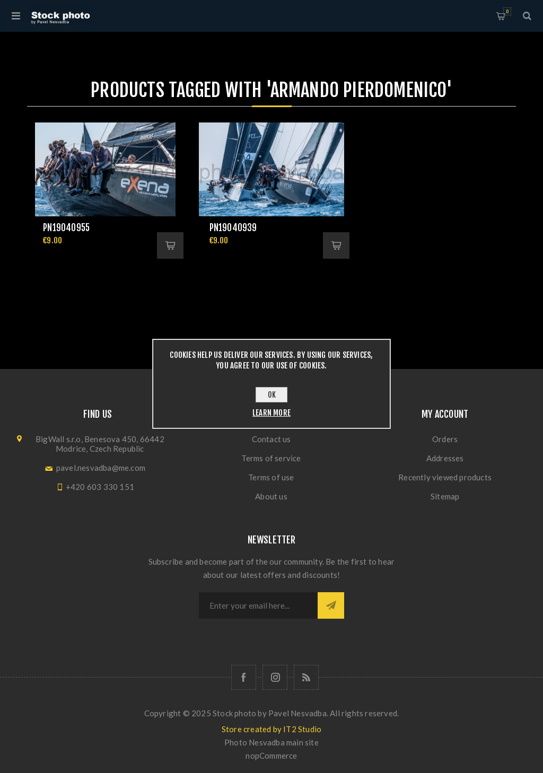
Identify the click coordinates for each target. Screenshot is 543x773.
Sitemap (445, 496)
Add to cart (170, 245)
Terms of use (271, 477)
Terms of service (271, 458)
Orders (445, 439)
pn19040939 (233, 227)
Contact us (271, 439)
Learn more (271, 413)
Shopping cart (507, 11)
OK (272, 394)
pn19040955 (66, 227)
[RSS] (306, 677)
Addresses (445, 458)
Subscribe (331, 605)
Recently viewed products (445, 477)
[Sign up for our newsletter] (258, 605)
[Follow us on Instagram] (274, 677)
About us (271, 496)
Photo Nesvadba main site (271, 742)
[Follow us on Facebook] (243, 677)
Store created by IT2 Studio (271, 729)
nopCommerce (271, 755)
